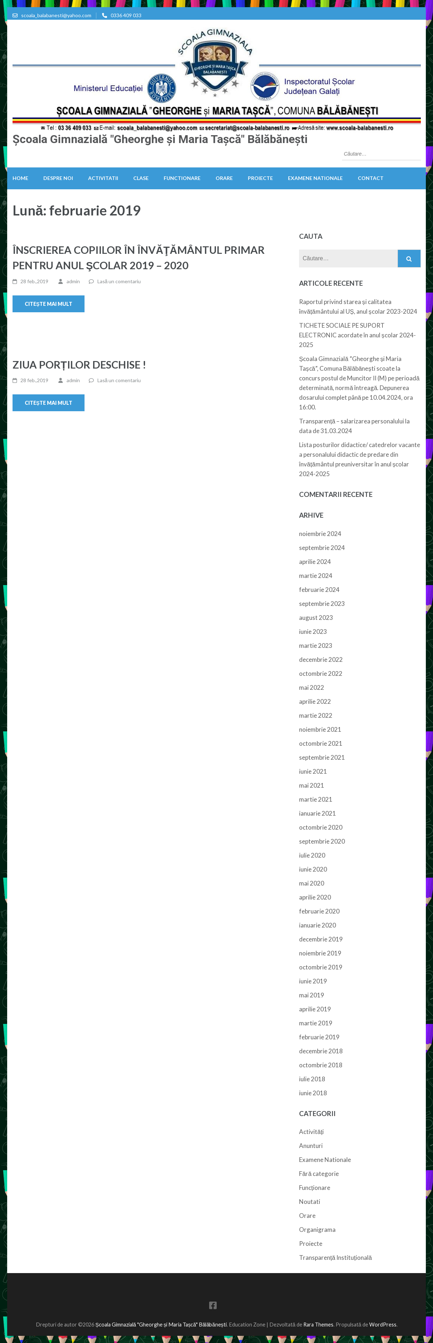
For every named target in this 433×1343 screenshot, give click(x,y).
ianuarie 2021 (317, 813)
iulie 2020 (312, 855)
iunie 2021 (313, 771)
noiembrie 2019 (320, 953)
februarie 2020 (319, 911)
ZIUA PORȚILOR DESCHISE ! (79, 364)
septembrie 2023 (322, 603)
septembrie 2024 (322, 547)
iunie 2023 (313, 631)
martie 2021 (315, 799)
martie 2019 (315, 1023)
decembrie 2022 (321, 659)
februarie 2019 (319, 1037)
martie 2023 (315, 645)
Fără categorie (319, 1173)
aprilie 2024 (315, 561)
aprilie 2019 (315, 1009)
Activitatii (103, 178)
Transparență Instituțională (335, 1257)
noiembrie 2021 (320, 729)
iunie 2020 (313, 869)
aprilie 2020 (315, 897)
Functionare (182, 178)
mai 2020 (311, 883)
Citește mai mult (48, 304)
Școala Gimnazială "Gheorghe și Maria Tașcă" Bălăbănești (160, 139)
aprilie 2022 (315, 701)
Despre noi (58, 178)
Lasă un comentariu (119, 281)
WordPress (382, 1324)
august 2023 (316, 617)
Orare (224, 178)
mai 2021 (311, 785)
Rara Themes (318, 1324)
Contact (371, 178)
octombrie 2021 (320, 743)
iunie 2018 (313, 1093)
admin (73, 281)
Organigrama (317, 1229)
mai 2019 (311, 995)
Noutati (309, 1201)
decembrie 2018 (321, 1051)
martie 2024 (315, 575)
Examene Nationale (315, 178)
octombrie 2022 (320, 673)
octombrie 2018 (320, 1065)
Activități (311, 1131)
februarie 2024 (319, 589)
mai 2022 (311, 687)
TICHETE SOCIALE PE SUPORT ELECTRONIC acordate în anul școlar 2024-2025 (357, 335)
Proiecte (260, 178)
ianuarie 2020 (317, 925)
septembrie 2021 (322, 757)
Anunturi (311, 1145)
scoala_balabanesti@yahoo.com (56, 15)
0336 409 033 (126, 15)
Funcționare (314, 1187)
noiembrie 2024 (320, 533)
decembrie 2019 (321, 939)
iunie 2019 (313, 981)
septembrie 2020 (322, 841)
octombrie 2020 (320, 827)
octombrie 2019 (320, 967)
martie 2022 (315, 715)
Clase (141, 178)
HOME (20, 178)
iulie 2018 (312, 1079)
